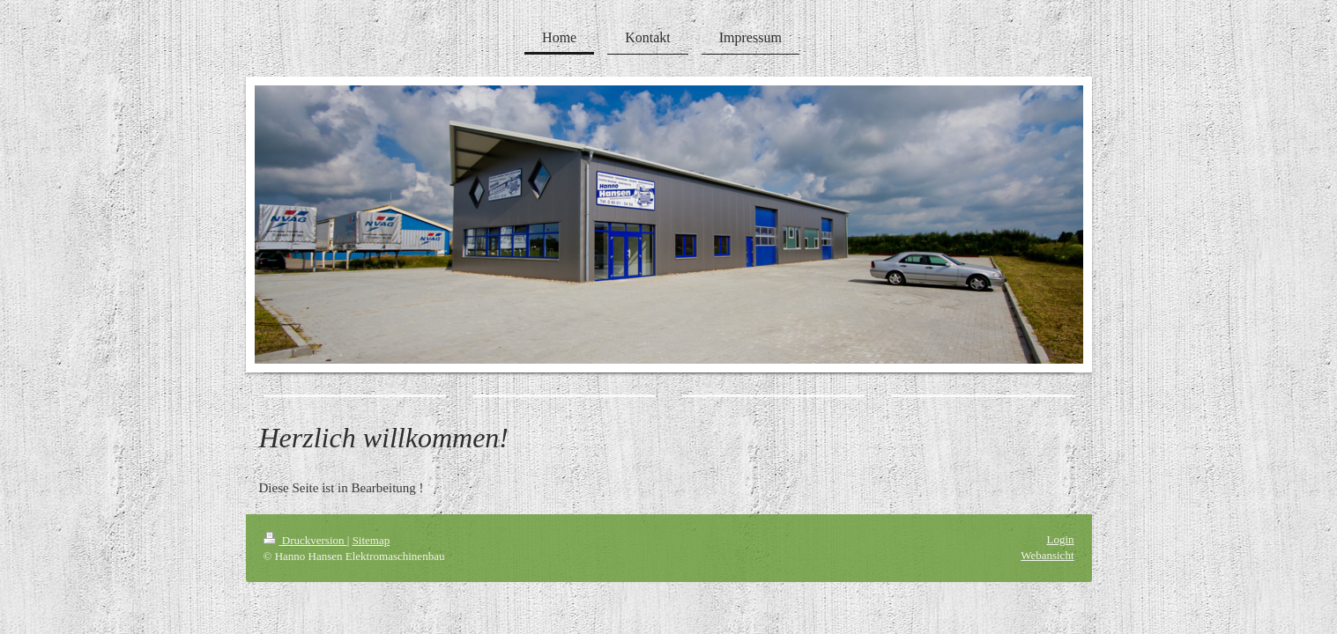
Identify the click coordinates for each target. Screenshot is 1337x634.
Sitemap (371, 540)
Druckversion (305, 540)
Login (1059, 539)
